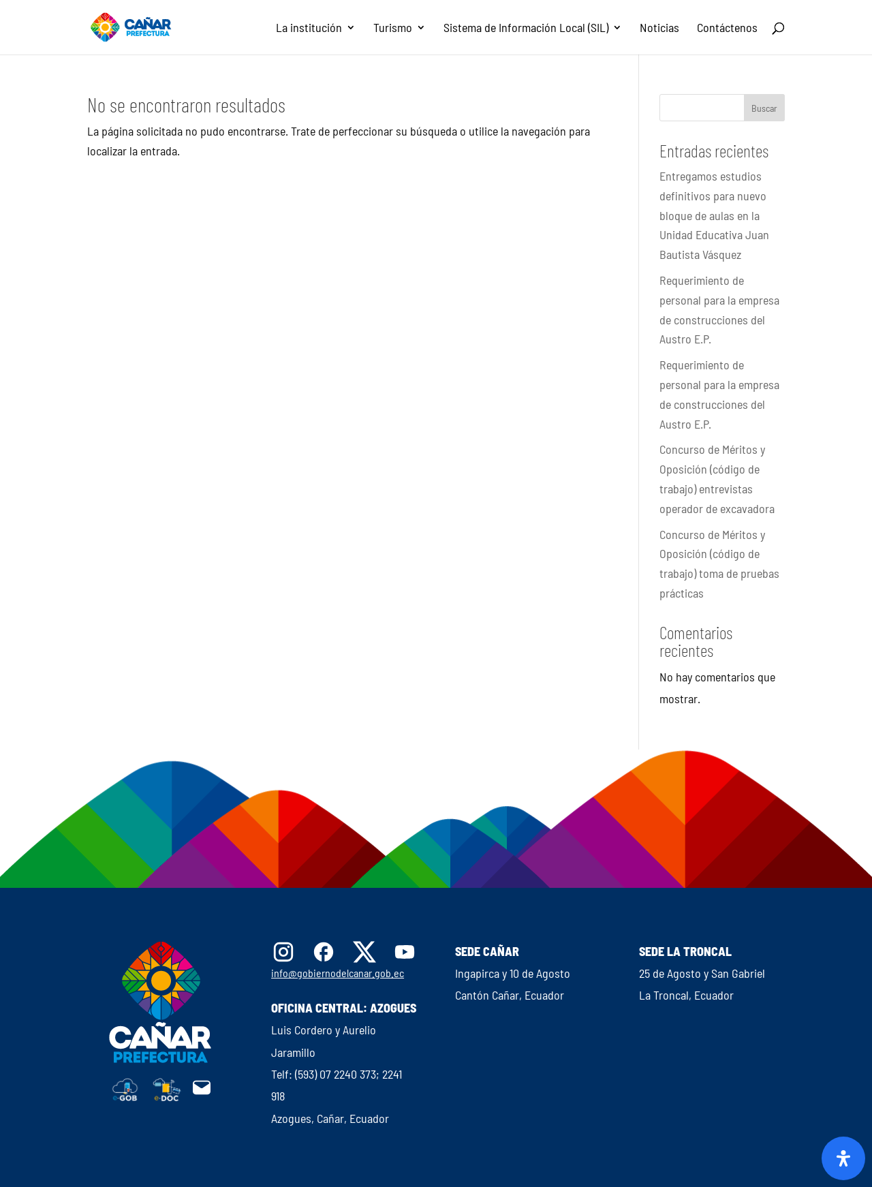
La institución (309, 28)
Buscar (764, 108)
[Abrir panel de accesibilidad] (843, 1158)
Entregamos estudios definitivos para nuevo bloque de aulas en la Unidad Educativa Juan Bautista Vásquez (714, 215)
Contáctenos (727, 28)
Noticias (659, 28)
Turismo (392, 28)
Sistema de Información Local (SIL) (525, 28)
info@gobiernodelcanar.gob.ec (337, 972)
